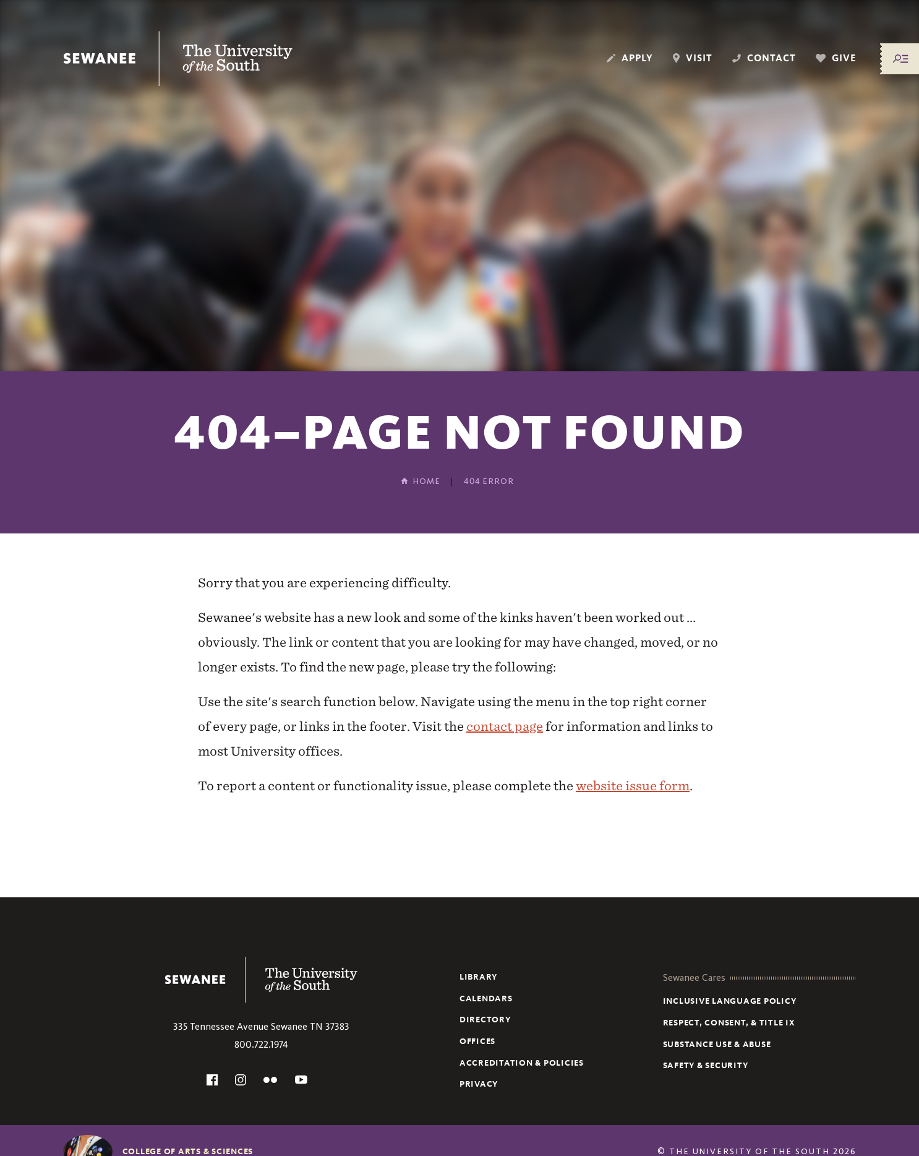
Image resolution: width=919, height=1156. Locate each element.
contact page (504, 726)
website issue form (633, 786)
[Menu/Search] (900, 58)
